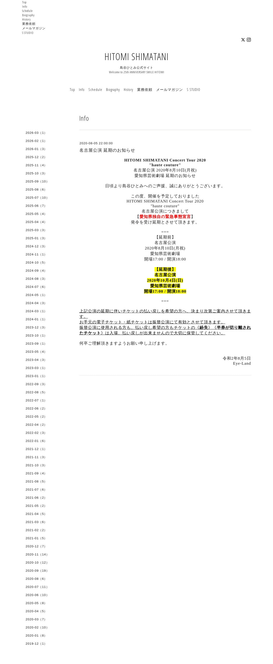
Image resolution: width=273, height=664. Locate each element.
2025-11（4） (36, 165)
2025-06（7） (36, 206)
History (26, 19)
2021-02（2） (36, 530)
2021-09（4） (36, 473)
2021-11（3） (36, 457)
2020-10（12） (37, 562)
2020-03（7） (36, 619)
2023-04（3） (36, 360)
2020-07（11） (37, 587)
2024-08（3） (36, 278)
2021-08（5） (36, 481)
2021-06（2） (36, 497)
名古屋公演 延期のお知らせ (107, 150)
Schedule (27, 11)
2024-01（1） (36, 319)
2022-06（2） (36, 408)
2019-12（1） (36, 643)
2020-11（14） (37, 554)
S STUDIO (28, 33)
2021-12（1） (36, 449)
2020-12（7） (36, 546)
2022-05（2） (36, 416)
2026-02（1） (36, 141)
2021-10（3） (36, 465)
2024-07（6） (36, 287)
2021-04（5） (36, 514)
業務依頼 (29, 23)
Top (24, 2)
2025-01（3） (36, 238)
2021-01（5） (36, 538)
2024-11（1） (36, 254)
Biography (28, 15)
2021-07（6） (36, 489)
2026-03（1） (36, 133)
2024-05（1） (36, 295)
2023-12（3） (36, 327)
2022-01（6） (36, 441)
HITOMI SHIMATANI (136, 56)
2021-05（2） (36, 506)
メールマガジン (34, 28)
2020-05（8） (36, 603)
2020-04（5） (36, 611)
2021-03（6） (36, 522)
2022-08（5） (36, 392)
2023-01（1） (36, 376)
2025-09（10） (37, 181)
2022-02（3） (36, 433)
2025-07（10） (37, 197)
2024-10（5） (36, 262)
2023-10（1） (36, 335)
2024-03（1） (36, 311)
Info (24, 6)
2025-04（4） (36, 222)
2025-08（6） (36, 189)
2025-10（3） (36, 173)
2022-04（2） (36, 424)
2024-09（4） (36, 270)
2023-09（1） (36, 343)
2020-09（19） (37, 570)
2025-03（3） (36, 230)
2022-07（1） (36, 400)
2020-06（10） (37, 595)
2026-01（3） (36, 149)
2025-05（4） (36, 214)
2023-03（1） (36, 368)
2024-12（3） (36, 246)
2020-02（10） (37, 627)
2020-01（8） (36, 635)
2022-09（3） (36, 384)
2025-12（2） (36, 157)
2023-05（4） (36, 351)
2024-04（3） (36, 303)
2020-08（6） (36, 579)
